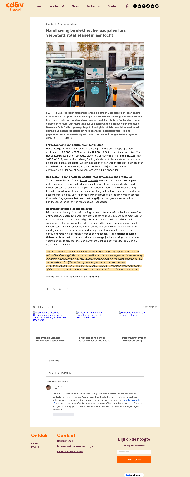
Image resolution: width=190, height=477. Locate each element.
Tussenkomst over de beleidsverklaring (134, 339)
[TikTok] (148, 6)
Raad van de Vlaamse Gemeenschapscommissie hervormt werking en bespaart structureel (51, 339)
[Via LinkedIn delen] (60, 289)
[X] (144, 6)
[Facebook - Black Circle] (135, 6)
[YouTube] (157, 6)
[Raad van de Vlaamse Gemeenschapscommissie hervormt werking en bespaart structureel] (52, 322)
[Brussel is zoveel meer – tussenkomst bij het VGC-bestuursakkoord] (95, 322)
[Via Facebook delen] (47, 289)
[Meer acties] (142, 24)
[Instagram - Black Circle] (139, 6)
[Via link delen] (67, 289)
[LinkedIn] (152, 6)
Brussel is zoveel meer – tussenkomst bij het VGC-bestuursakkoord (94, 339)
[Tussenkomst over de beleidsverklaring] (138, 322)
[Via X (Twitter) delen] (54, 289)
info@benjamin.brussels (70, 451)
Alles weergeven (150, 307)
